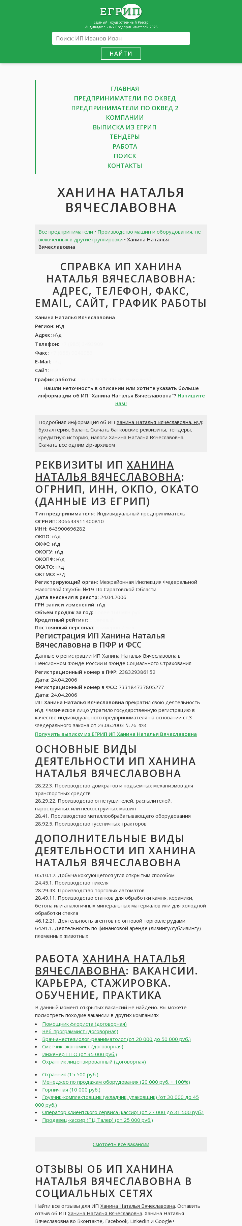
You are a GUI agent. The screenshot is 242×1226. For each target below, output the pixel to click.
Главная (124, 89)
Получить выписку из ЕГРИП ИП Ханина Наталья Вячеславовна (116, 733)
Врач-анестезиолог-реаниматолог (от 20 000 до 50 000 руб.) (116, 1039)
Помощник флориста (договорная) (84, 1023)
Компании (125, 117)
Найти (121, 53)
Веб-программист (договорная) (80, 1031)
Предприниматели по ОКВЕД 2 (124, 108)
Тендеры (125, 136)
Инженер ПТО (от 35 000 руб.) (79, 1054)
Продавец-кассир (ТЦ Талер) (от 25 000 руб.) (97, 1119)
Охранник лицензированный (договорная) (94, 1061)
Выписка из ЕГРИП (125, 127)
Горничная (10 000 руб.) (71, 1089)
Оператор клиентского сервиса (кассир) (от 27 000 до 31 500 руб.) (123, 1112)
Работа (125, 146)
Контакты (124, 165)
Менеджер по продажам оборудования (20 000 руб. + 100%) (116, 1081)
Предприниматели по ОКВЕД (125, 98)
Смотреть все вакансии (121, 1144)
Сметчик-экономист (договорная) (82, 1046)
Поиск (125, 156)
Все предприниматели (65, 231)
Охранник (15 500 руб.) (70, 1074)
